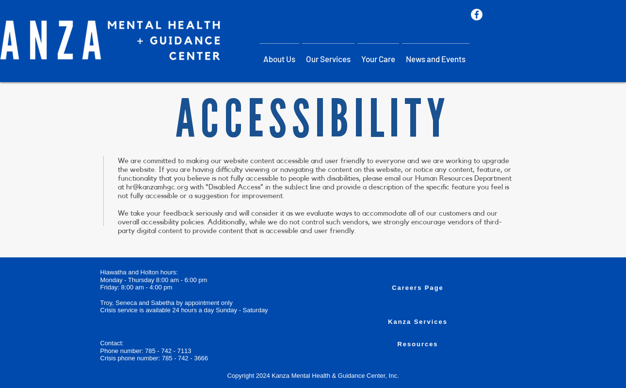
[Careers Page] (418, 287)
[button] (328, 54)
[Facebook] (476, 14)
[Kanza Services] (418, 321)
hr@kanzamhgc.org (157, 187)
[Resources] (418, 344)
